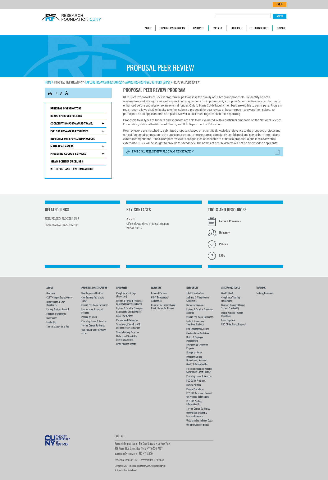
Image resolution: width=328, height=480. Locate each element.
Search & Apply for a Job (57, 326)
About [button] (148, 28)
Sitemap (160, 460)
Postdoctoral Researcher (127, 320)
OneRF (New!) (227, 293)
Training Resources (264, 293)
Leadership (51, 322)
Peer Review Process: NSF (62, 218)
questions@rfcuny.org (126, 454)
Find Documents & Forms (197, 329)
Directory (224, 232)
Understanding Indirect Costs (199, 420)
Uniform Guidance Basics (197, 425)
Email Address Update (126, 344)
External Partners (159, 293)
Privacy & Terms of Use (126, 460)
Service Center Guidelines (66, 161)
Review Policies (193, 385)
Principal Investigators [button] (172, 28)
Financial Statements (56, 314)
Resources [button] (236, 28)
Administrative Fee (195, 293)
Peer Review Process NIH (61, 225)
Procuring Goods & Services (68, 153)
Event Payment (228, 320)
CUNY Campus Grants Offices (59, 297)
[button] (50, 93)
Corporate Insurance (195, 305)
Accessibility (147, 460)
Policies (223, 244)
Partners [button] (217, 28)
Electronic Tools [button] (259, 28)
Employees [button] (198, 28)
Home (49, 82)
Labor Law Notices (124, 316)
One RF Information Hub (197, 364)
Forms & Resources (230, 221)
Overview (50, 293)
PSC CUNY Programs (195, 381)
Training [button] (281, 28)
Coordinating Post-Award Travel (71, 123)
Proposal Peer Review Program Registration (162, 151)
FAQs (222, 255)
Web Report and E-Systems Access (71, 169)
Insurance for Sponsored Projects (72, 138)
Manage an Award (61, 146)
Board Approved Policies (66, 115)
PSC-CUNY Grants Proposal (233, 324)
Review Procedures (195, 389)
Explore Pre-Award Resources (105, 82)
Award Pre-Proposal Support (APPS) (148, 82)
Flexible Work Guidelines (197, 333)
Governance (51, 318)
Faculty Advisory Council (57, 309)
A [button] (57, 93)
